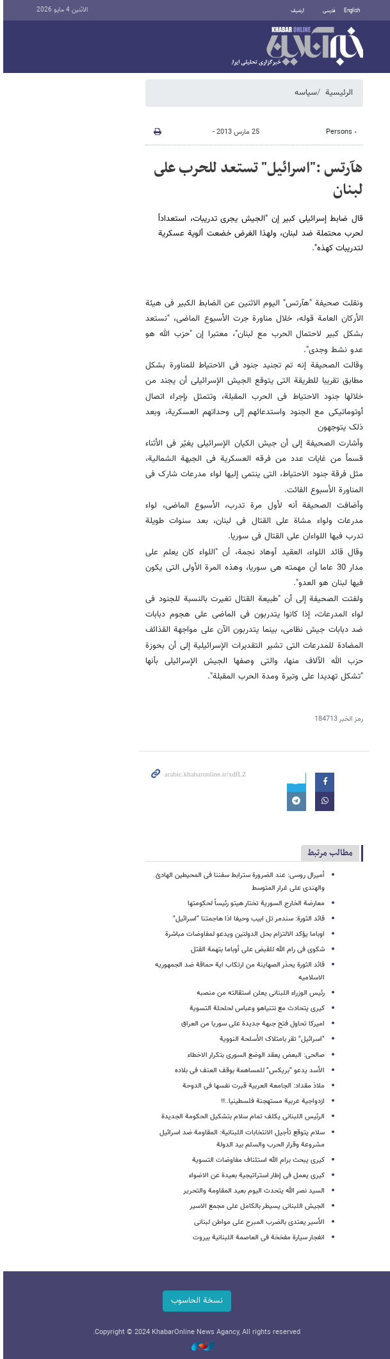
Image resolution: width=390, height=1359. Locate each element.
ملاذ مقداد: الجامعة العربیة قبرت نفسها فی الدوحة (252, 1086)
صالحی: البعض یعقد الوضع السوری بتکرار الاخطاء (254, 1055)
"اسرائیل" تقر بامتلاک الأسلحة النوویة (270, 1039)
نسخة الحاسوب (195, 1300)
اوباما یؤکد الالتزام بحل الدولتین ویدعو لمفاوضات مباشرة (243, 934)
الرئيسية (338, 92)
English (351, 11)
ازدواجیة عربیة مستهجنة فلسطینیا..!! (271, 1101)
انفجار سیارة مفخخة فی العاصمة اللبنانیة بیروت (257, 1237)
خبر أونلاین (296, 47)
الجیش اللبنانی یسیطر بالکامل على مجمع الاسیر (255, 1206)
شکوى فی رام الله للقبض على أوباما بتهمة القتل (256, 949)
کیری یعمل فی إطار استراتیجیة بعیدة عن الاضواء (255, 1175)
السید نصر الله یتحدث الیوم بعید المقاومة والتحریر (252, 1191)
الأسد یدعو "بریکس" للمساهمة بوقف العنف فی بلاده (248, 1070)
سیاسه (304, 92)
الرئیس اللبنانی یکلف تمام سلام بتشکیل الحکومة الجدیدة (241, 1116)
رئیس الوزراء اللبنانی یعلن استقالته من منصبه (259, 993)
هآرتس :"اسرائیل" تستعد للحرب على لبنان (257, 179)
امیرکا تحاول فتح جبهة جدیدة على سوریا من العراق (251, 1023)
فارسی (327, 11)
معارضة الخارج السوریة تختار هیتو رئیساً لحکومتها (254, 903)
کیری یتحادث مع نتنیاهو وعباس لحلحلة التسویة (255, 1008)
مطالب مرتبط (329, 853)
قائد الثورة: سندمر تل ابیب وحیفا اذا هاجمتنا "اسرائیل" (247, 918)
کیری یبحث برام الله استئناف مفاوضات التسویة (257, 1160)
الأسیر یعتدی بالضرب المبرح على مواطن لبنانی (258, 1222)
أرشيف (296, 11)
